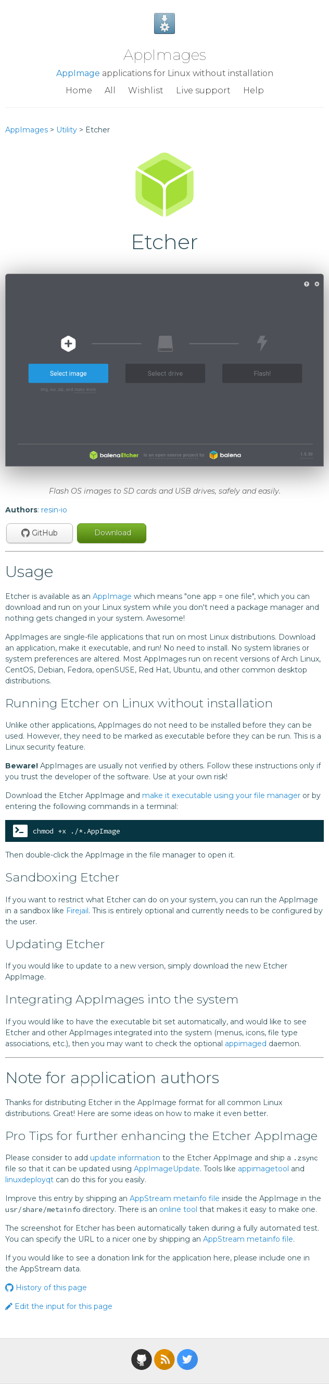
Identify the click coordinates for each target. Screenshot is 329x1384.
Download (111, 532)
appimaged (246, 1043)
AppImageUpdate (167, 1168)
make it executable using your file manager (221, 795)
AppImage (78, 73)
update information (125, 1157)
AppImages (164, 55)
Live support (203, 90)
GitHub (39, 532)
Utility (66, 129)
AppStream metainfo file (175, 1198)
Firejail (77, 910)
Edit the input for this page (58, 1306)
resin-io (54, 510)
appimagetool (263, 1168)
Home (79, 90)
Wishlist (145, 90)
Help (253, 90)
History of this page (46, 1287)
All (110, 90)
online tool (178, 1209)
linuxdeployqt (29, 1179)
